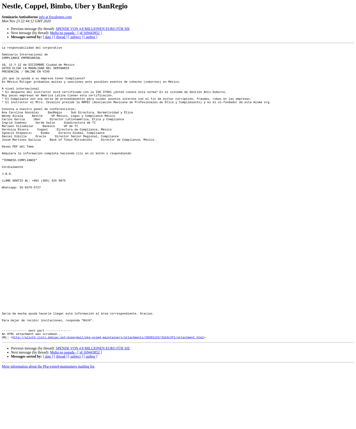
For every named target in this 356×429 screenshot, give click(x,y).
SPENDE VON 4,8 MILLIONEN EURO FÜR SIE (93, 29)
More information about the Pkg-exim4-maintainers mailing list (48, 425)
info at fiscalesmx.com (55, 17)
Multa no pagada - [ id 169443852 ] (76, 33)
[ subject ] (75, 37)
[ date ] (48, 37)
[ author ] (90, 37)
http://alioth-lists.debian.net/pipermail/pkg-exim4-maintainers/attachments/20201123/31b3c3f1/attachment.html (108, 396)
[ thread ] (60, 37)
